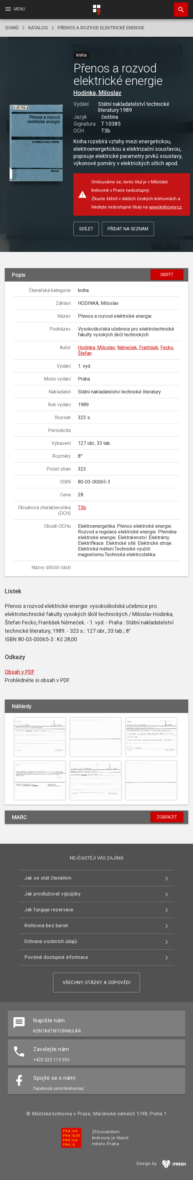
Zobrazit (167, 817)
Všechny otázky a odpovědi (97, 982)
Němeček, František (137, 347)
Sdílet (86, 229)
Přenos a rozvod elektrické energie (101, 28)
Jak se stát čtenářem (47, 878)
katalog (38, 28)
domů (12, 28)
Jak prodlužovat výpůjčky (52, 894)
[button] (36, 143)
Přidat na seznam (128, 229)
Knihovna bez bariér (46, 925)
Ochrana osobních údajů (50, 941)
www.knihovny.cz (165, 207)
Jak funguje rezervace (49, 910)
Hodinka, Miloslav (97, 92)
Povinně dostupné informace (56, 957)
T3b (82, 507)
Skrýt (167, 274)
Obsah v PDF (19, 672)
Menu (14, 9)
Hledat (178, 6)
